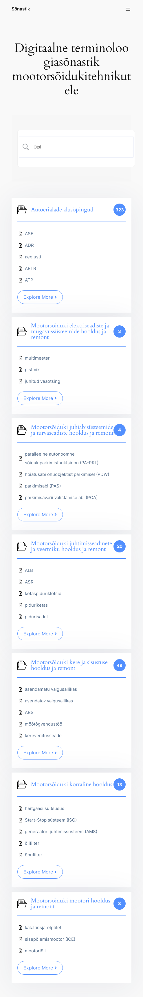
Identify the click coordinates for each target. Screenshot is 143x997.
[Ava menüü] (127, 9)
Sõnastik (21, 9)
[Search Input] (79, 147)
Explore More (40, 297)
